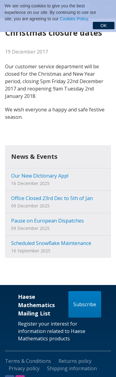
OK (104, 25)
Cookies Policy (74, 18)
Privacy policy (24, 368)
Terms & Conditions (28, 361)
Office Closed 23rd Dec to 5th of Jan (52, 198)
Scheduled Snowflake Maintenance (51, 243)
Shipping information (72, 368)
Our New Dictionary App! (39, 175)
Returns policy (75, 361)
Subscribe (84, 304)
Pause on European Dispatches (47, 220)
